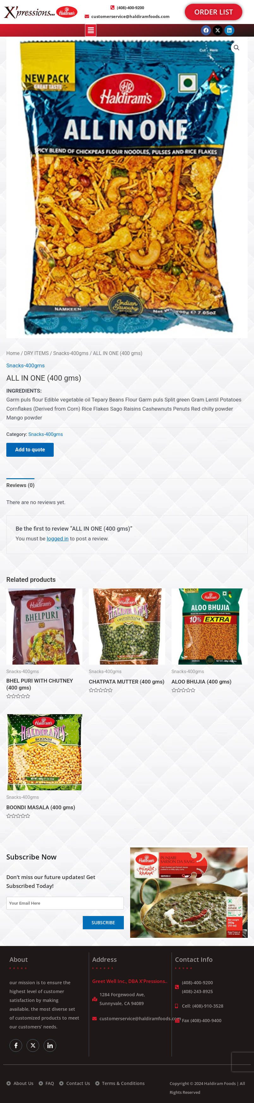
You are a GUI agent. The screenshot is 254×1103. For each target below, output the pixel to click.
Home (13, 353)
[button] (90, 30)
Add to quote (30, 450)
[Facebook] (15, 1045)
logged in (58, 538)
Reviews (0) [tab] (20, 485)
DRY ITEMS (36, 353)
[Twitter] (33, 1045)
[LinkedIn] (50, 1045)
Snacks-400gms (70, 353)
